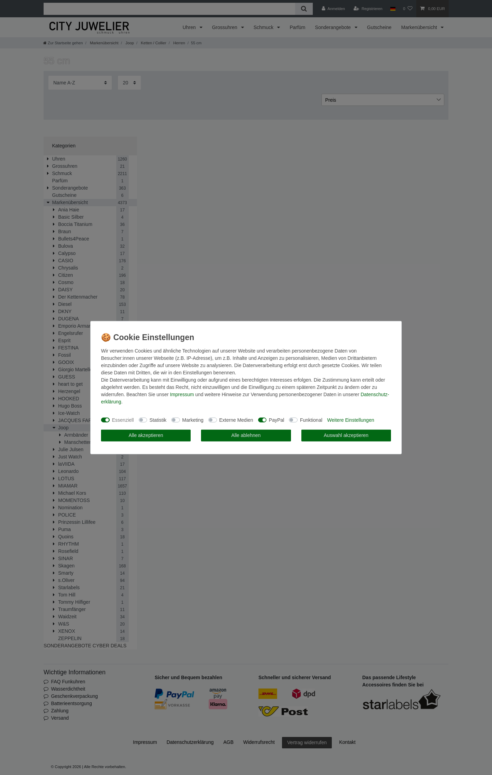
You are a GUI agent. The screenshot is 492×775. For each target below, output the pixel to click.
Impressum (182, 394)
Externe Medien (236, 419)
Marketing (192, 419)
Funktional (311, 419)
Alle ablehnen (246, 435)
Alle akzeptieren (146, 435)
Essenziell (123, 419)
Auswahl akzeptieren (346, 435)
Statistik (157, 419)
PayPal (276, 419)
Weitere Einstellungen (350, 419)
